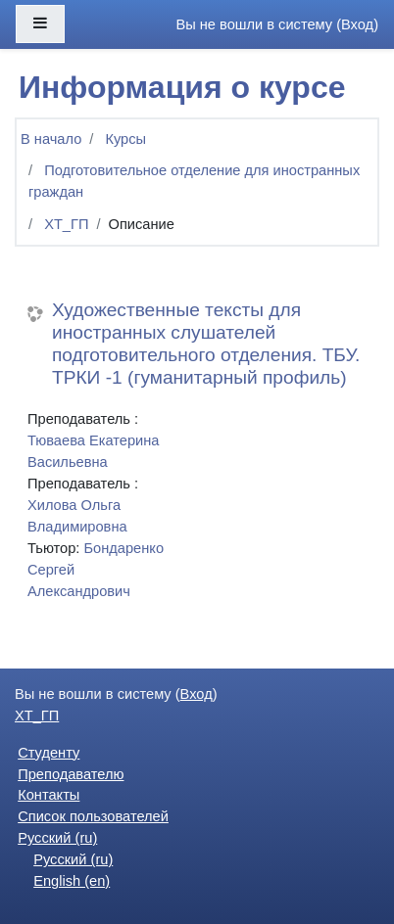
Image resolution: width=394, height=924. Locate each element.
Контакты (48, 795)
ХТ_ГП (66, 224)
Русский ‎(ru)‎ (57, 838)
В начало (51, 139)
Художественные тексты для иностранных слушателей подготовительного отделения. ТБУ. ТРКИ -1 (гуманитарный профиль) (206, 344)
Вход (357, 24)
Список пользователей (93, 816)
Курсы (125, 139)
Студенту (48, 753)
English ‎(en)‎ (71, 881)
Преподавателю (70, 774)
